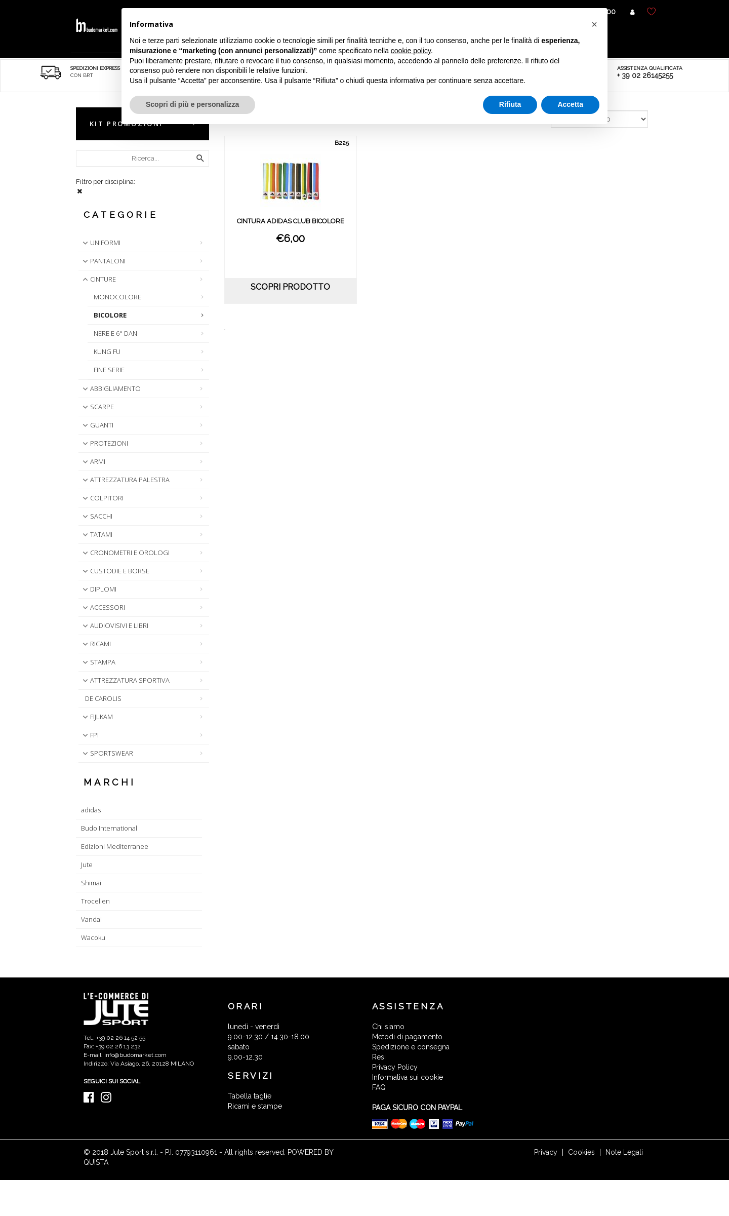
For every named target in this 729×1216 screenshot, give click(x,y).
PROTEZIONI (104, 443)
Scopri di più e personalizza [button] (192, 104)
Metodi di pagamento (407, 1037)
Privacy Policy (395, 1067)
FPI (89, 734)
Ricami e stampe (255, 1106)
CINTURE (98, 279)
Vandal (91, 919)
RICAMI (95, 643)
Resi (379, 1057)
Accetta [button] (570, 104)
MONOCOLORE (117, 296)
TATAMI (96, 534)
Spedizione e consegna (411, 1047)
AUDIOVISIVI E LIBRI (114, 625)
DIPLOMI (98, 589)
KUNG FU (107, 351)
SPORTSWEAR (106, 753)
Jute (87, 864)
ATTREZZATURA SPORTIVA (125, 680)
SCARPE (97, 406)
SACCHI (96, 516)
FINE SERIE (109, 369)
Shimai (91, 882)
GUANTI (96, 424)
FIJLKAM (96, 716)
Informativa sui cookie (407, 1077)
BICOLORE (110, 315)
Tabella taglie (249, 1096)
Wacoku (93, 937)
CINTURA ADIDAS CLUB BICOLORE (290, 221)
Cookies (581, 1152)
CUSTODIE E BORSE (114, 570)
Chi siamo (388, 1027)
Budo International (109, 828)
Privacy (545, 1152)
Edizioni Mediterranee (114, 846)
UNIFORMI (100, 242)
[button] (594, 24)
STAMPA (97, 661)
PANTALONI (103, 260)
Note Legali (624, 1152)
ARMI (92, 461)
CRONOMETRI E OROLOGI (125, 552)
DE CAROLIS (103, 698)
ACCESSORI (102, 607)
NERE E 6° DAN (115, 333)
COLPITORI (102, 497)
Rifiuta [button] (510, 104)
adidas (91, 809)
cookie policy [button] (411, 51)
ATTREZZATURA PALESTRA (125, 479)
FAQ (379, 1087)
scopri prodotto (290, 287)
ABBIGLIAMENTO (110, 388)
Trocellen (95, 901)
